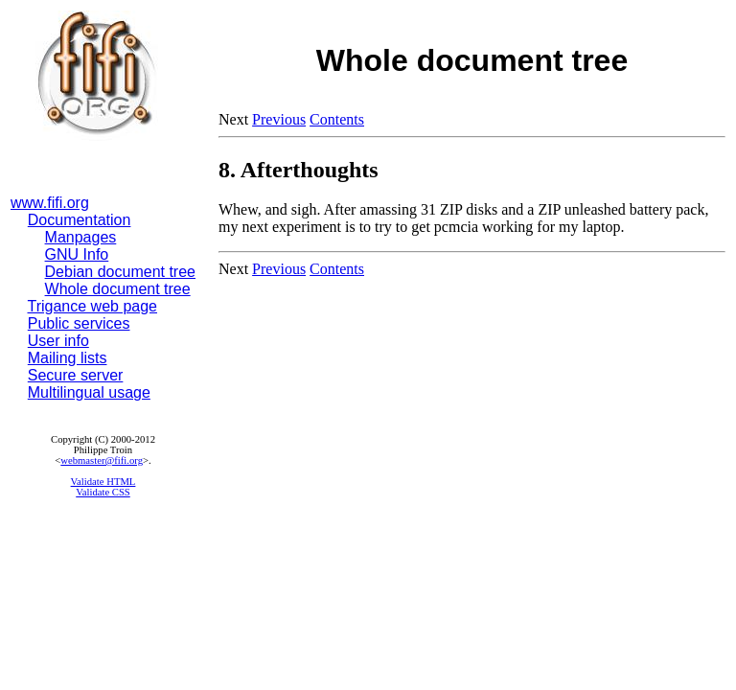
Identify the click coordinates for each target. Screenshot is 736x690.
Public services (79, 323)
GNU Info (77, 254)
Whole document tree (118, 289)
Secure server (76, 375)
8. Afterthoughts (298, 169)
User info (58, 341)
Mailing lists (67, 358)
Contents (337, 119)
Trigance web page (93, 306)
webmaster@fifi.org (101, 460)
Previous (279, 119)
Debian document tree (120, 272)
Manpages (81, 237)
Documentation (79, 220)
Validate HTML (103, 481)
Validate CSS (103, 492)
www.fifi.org (50, 203)
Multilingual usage (89, 392)
